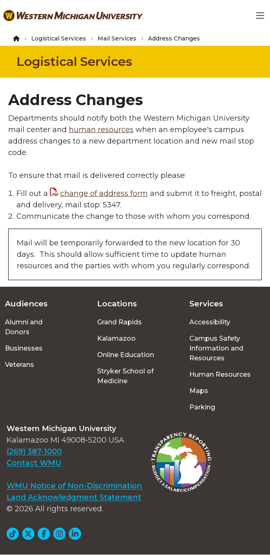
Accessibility (209, 322)
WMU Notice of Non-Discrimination (74, 485)
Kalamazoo (116, 338)
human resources (101, 129)
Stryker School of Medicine (125, 376)
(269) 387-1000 (34, 451)
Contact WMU (34, 462)
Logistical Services (58, 38)
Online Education (125, 355)
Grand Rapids (119, 322)
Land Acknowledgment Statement (74, 497)
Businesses (24, 348)
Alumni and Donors (24, 327)
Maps (198, 391)
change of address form (104, 193)
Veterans (19, 365)
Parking (202, 407)
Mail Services (117, 38)
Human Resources (220, 374)
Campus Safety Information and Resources (216, 348)
